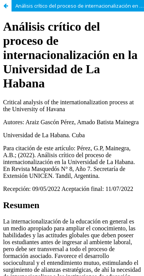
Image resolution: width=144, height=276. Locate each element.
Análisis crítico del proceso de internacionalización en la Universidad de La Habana (79, 5)
